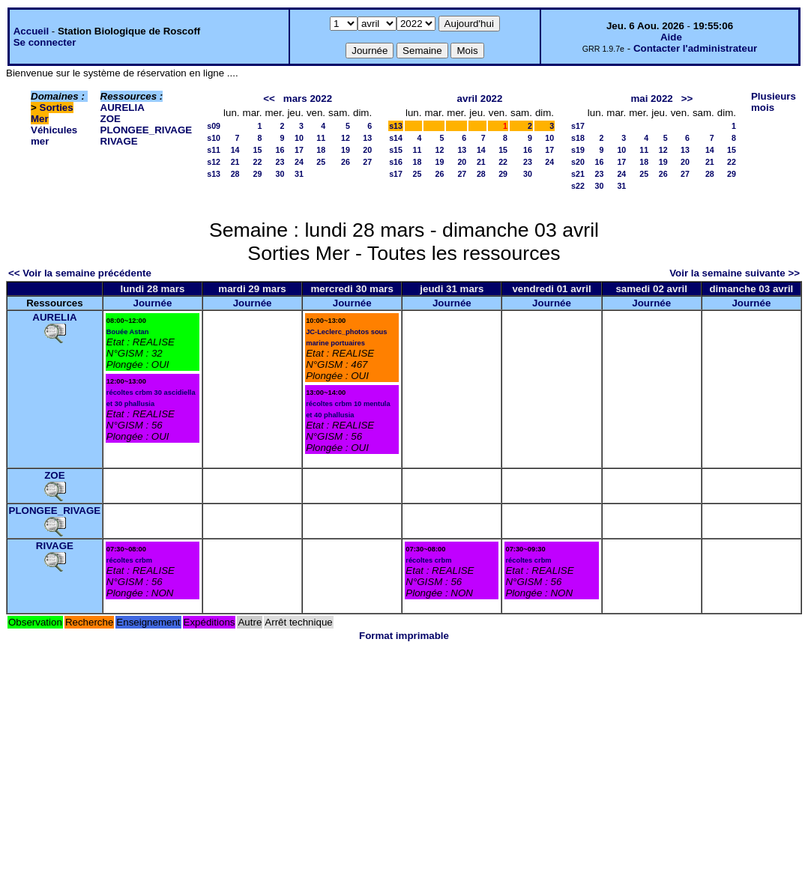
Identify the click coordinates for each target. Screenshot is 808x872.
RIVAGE (119, 141)
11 (320, 137)
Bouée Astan (127, 332)
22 (257, 161)
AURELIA (122, 107)
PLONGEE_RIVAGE (146, 130)
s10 (213, 137)
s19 (578, 149)
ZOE (110, 118)
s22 (578, 185)
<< (269, 98)
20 (367, 149)
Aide (671, 37)
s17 (396, 173)
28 (235, 173)
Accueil (31, 31)
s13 (213, 173)
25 (320, 161)
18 (320, 149)
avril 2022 (480, 98)
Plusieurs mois (773, 102)
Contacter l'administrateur (695, 48)
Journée (152, 303)
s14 (396, 137)
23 (280, 161)
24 (299, 161)
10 (299, 137)
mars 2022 (307, 98)
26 (345, 161)
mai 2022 (651, 98)
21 (235, 161)
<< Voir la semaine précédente (79, 273)
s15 (396, 149)
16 (280, 149)
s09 (213, 125)
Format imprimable (404, 635)
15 (257, 149)
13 (367, 137)
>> (687, 98)
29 (257, 173)
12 (345, 137)
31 (299, 173)
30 (280, 173)
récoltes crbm (129, 560)
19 (345, 149)
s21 (578, 173)
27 (367, 161)
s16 (396, 161)
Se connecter (44, 42)
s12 (213, 161)
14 (235, 149)
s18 (578, 137)
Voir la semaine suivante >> (734, 273)
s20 (578, 161)
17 (299, 149)
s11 (213, 149)
